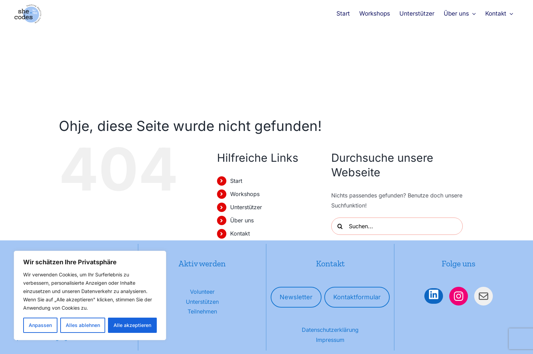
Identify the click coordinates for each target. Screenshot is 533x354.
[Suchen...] (397, 226)
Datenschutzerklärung (330, 329)
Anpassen (40, 325)
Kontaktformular (357, 297)
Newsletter (296, 297)
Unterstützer (246, 207)
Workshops (245, 194)
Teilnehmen (202, 311)
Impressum (330, 339)
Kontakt (240, 233)
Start (236, 180)
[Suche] (340, 226)
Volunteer (202, 291)
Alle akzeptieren (132, 325)
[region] (90, 295)
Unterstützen (202, 301)
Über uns (242, 220)
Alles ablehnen (83, 325)
